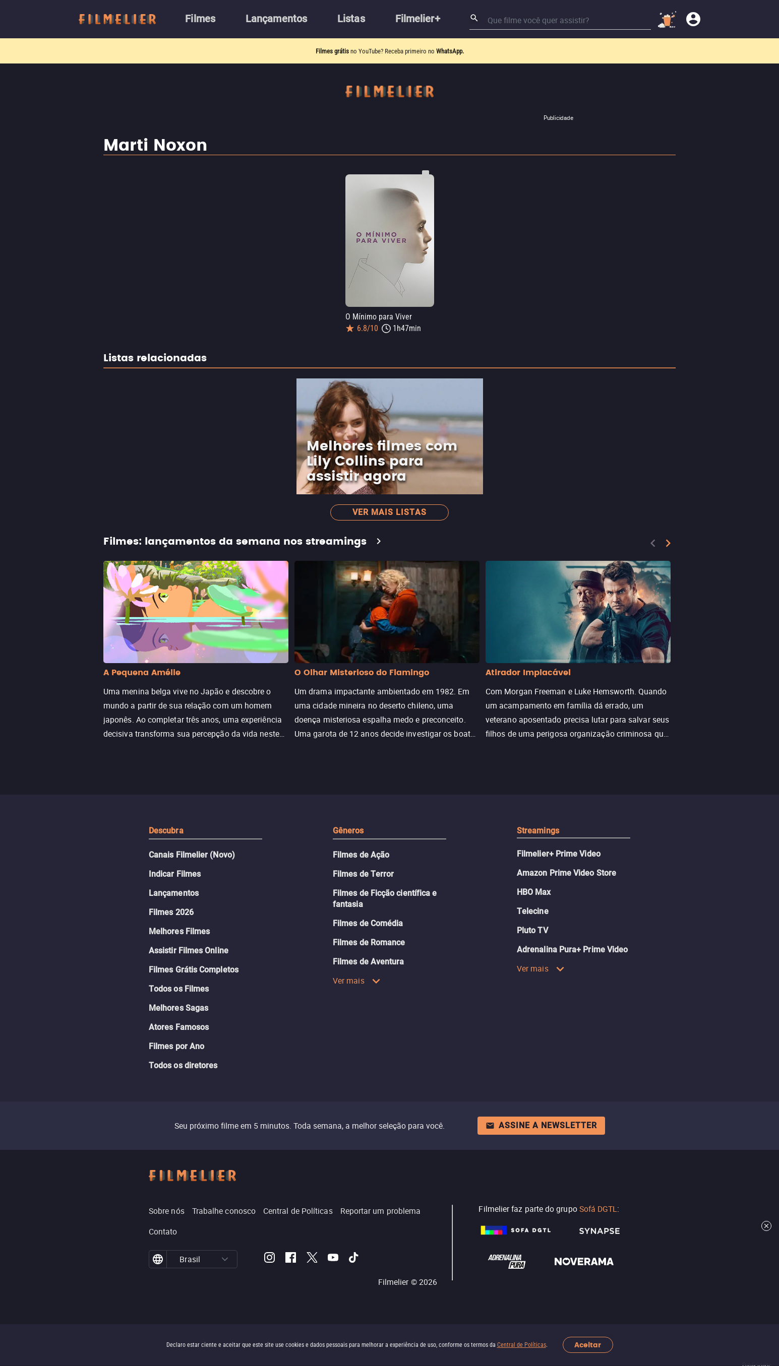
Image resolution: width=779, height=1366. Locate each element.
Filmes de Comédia (368, 923)
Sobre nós (167, 1210)
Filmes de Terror (363, 874)
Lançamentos (174, 893)
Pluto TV (532, 930)
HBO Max (534, 892)
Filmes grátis (333, 51)
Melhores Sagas (178, 1008)
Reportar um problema (380, 1210)
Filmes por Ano (176, 1046)
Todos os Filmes (179, 989)
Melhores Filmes (179, 931)
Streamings (538, 830)
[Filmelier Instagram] (269, 1259)
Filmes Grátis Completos (193, 969)
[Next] (668, 543)
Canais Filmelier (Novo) (192, 855)
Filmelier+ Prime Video (559, 854)
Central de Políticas (521, 1344)
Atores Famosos (179, 1027)
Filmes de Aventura (368, 961)
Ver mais (357, 980)
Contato (163, 1231)
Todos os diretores (183, 1065)
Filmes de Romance (369, 942)
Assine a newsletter (541, 1125)
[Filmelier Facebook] (290, 1259)
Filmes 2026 (171, 912)
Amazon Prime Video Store (566, 873)
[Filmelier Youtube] (333, 1259)
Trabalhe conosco (224, 1210)
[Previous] (653, 543)
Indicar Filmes (175, 874)
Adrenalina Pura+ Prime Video (572, 949)
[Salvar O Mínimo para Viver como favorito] (426, 175)
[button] (225, 1259)
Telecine (533, 911)
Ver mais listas (389, 512)
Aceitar (587, 1345)
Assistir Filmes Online (188, 950)
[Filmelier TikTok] (354, 1259)
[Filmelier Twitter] (312, 1259)
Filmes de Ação (361, 855)
